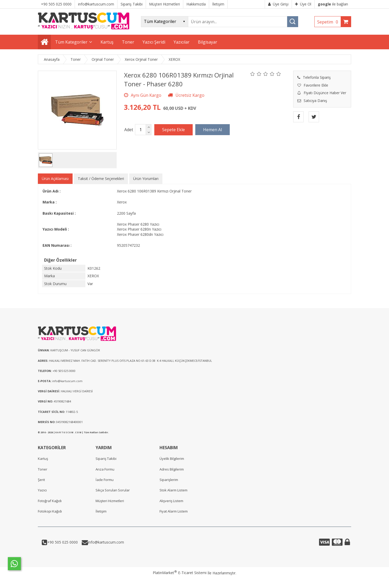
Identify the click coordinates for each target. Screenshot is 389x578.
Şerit (41, 479)
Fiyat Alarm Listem (174, 511)
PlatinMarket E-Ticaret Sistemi (180, 572)
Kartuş (43, 458)
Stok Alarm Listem (173, 490)
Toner (42, 469)
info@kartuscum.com (106, 542)
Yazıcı (42, 490)
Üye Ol (303, 4)
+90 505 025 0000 (62, 542)
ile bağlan (333, 4)
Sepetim (329, 22)
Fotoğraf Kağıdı (50, 500)
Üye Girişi (278, 4)
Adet (128, 130)
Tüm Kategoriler (71, 42)
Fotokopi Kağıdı (50, 511)
